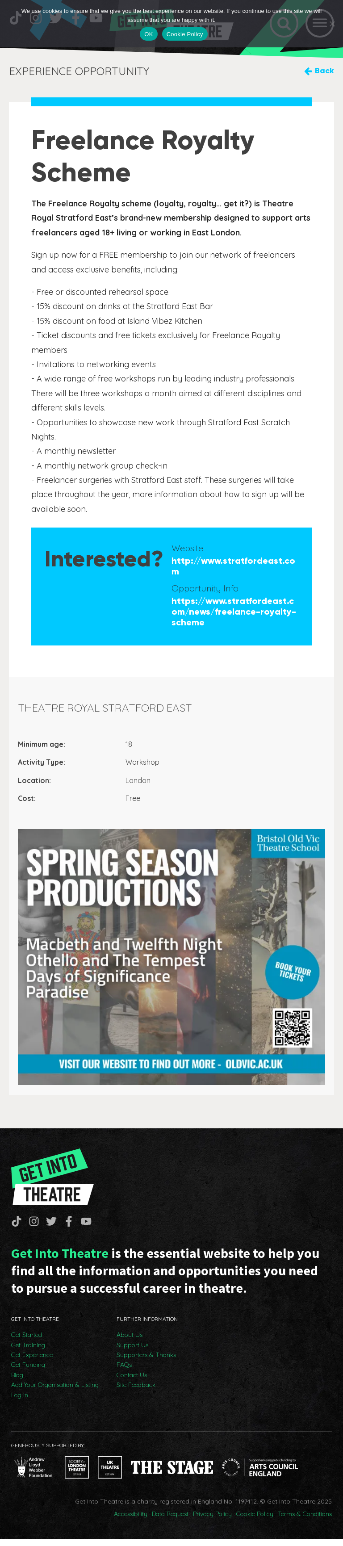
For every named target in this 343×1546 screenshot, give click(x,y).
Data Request (170, 1521)
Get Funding (28, 1372)
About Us (129, 1342)
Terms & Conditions (305, 1521)
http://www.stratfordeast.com (233, 568)
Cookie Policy (254, 1521)
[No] (331, 23)
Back (324, 73)
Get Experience (32, 1362)
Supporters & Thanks (146, 1362)
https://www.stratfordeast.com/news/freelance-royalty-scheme (234, 614)
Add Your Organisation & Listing (55, 1392)
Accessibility (130, 1521)
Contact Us (132, 1382)
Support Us (132, 1352)
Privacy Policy (212, 1521)
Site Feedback (136, 1392)
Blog (17, 1382)
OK (148, 34)
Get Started (26, 1342)
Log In (19, 1402)
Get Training (28, 1352)
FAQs (124, 1372)
